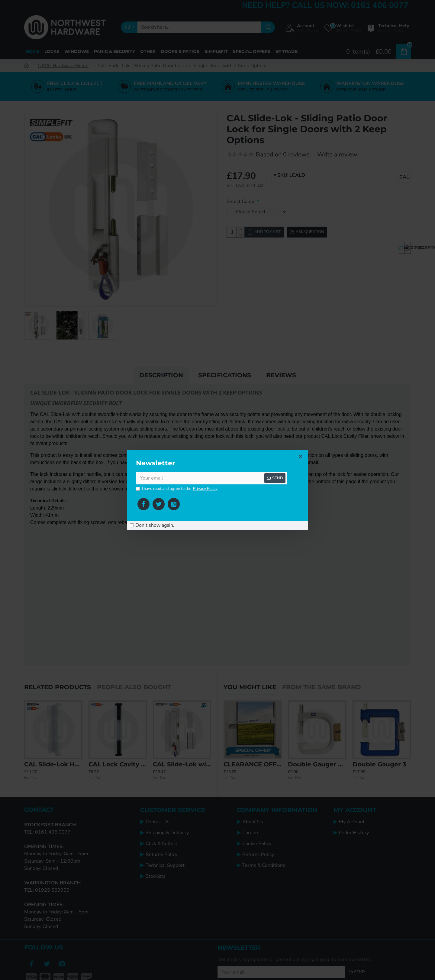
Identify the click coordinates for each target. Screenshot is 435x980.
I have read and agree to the (177, 489)
